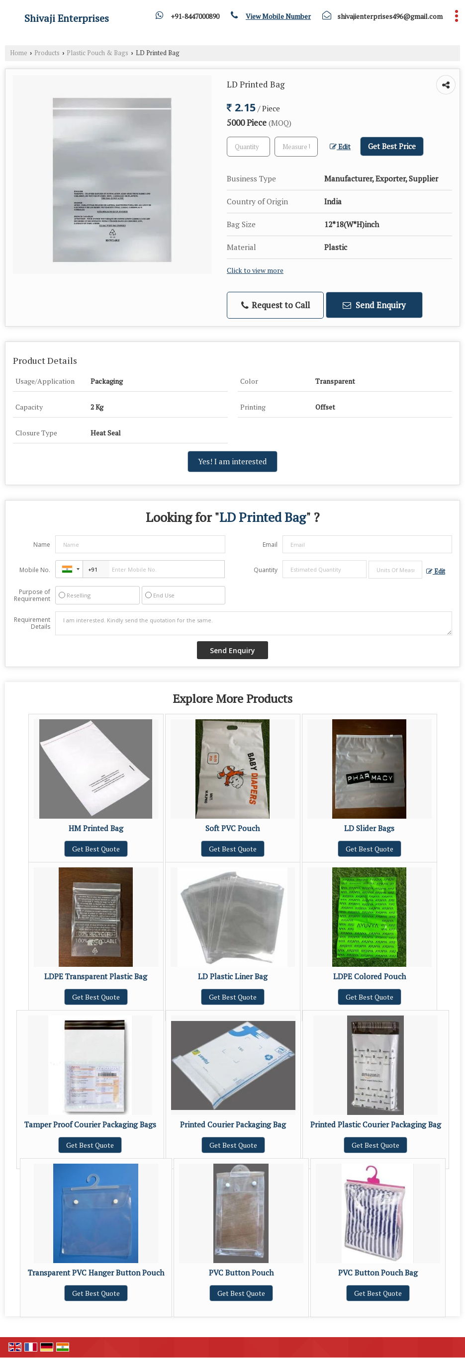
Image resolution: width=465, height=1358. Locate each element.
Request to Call (275, 305)
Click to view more (255, 270)
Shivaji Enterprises (66, 18)
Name (41, 544)
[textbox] (296, 147)
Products (47, 53)
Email (270, 544)
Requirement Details (32, 623)
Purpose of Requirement (32, 595)
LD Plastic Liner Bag (233, 976)
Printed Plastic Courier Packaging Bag (375, 1124)
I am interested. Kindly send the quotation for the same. (253, 623)
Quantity (266, 570)
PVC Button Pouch (241, 1272)
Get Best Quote (96, 848)
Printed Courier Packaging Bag (233, 1124)
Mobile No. (34, 570)
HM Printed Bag (96, 828)
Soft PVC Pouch (232, 828)
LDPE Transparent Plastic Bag (95, 976)
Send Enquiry (374, 305)
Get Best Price (392, 146)
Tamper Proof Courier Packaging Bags (90, 1124)
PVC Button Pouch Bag (378, 1272)
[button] (278, 16)
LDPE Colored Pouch (369, 976)
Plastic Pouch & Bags (97, 53)
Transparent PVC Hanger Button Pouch (96, 1272)
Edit (340, 146)
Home (18, 53)
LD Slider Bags (369, 828)
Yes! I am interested (232, 461)
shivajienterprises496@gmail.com (390, 16)
